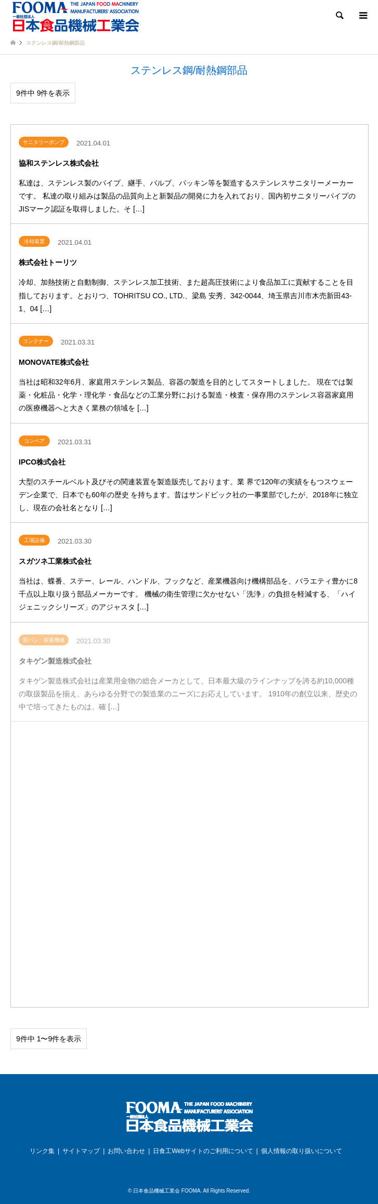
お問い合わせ (126, 1151)
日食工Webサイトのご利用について (203, 1151)
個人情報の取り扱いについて (301, 1151)
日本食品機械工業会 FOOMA (166, 1191)
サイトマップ (81, 1151)
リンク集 (42, 1151)
